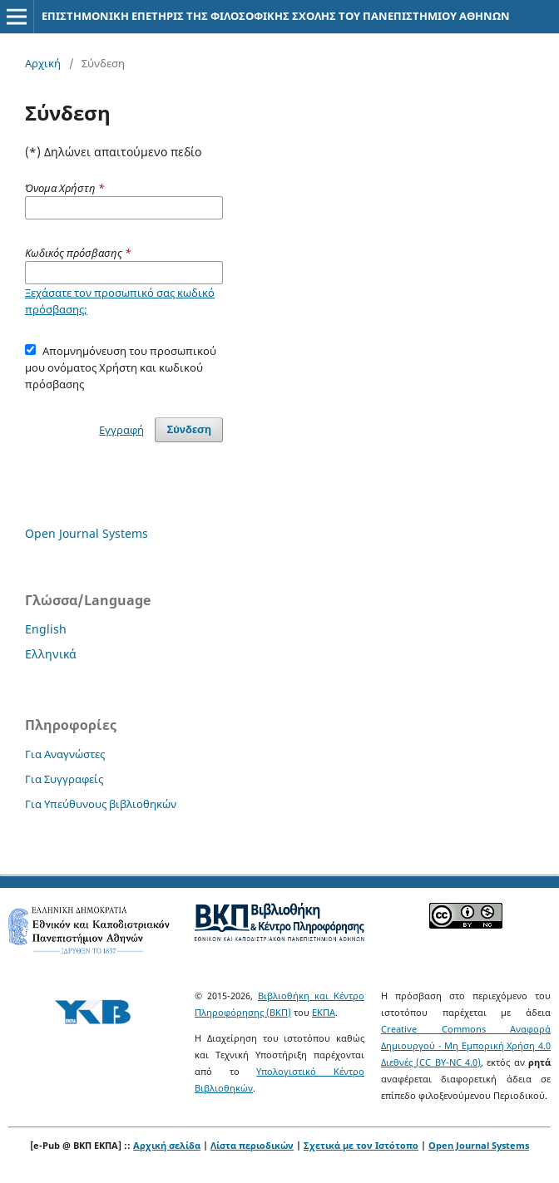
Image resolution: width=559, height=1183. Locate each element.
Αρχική (43, 63)
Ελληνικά (51, 654)
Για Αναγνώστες (65, 754)
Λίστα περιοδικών (252, 1145)
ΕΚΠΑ (323, 1012)
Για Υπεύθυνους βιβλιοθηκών (100, 803)
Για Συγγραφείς (64, 778)
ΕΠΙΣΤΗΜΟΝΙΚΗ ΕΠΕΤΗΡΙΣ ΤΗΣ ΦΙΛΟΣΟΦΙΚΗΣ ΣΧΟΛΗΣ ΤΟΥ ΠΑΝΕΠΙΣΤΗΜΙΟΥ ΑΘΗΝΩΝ (276, 15)
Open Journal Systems (86, 533)
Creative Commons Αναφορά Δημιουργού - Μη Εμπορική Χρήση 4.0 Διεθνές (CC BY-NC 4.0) (466, 1045)
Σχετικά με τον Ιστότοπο (361, 1145)
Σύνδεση (188, 429)
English (46, 629)
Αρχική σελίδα (166, 1145)
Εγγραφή (121, 429)
